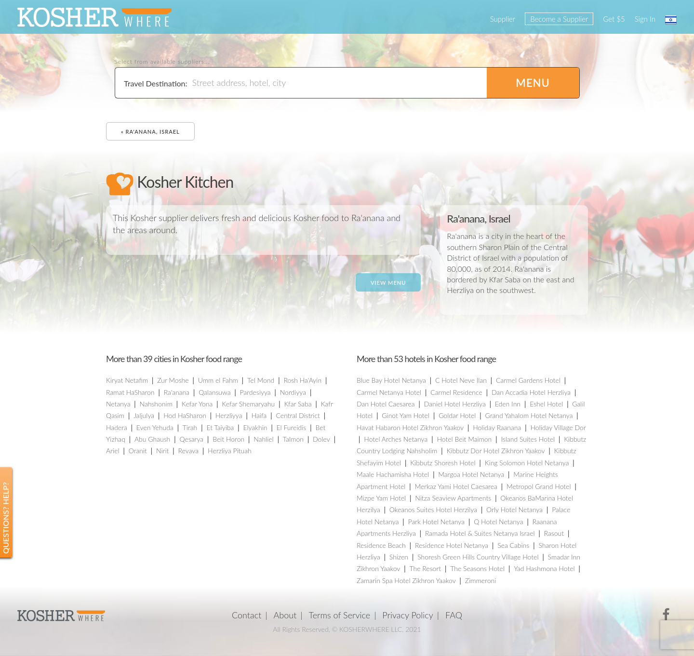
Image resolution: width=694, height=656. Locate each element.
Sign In (645, 18)
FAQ (453, 615)
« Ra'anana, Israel (150, 131)
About (285, 615)
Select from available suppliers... (162, 61)
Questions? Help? (5, 518)
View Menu (388, 282)
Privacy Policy (407, 615)
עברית (671, 20)
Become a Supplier (559, 18)
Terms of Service (340, 615)
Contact (246, 615)
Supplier (502, 18)
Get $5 (614, 18)
